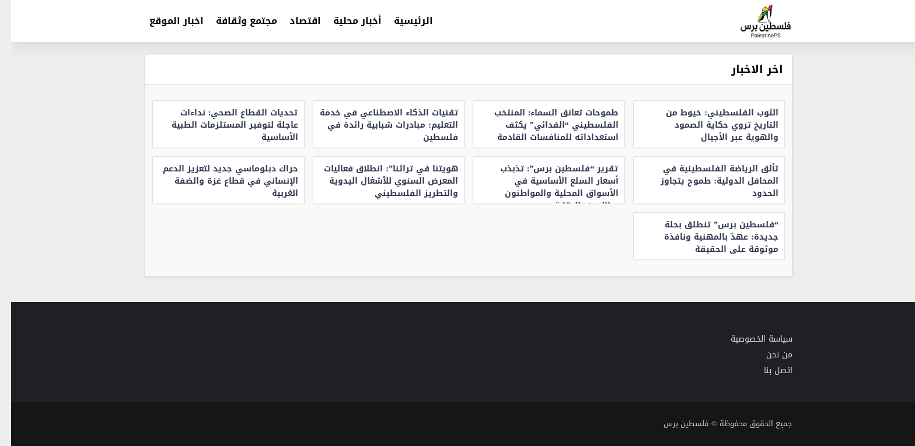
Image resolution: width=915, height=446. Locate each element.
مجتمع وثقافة (235, 21)
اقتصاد (294, 21)
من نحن (768, 355)
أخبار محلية (346, 21)
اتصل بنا (767, 370)
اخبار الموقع (165, 21)
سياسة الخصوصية (750, 339)
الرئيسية (402, 21)
